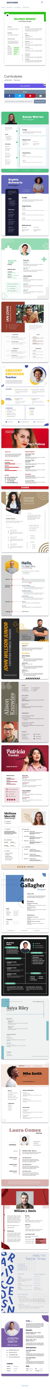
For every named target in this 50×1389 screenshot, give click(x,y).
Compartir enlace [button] (40, 101)
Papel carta (17, 80)
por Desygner (8, 80)
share (25, 92)
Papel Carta (26, 7)
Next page (25, 1385)
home (3, 7)
